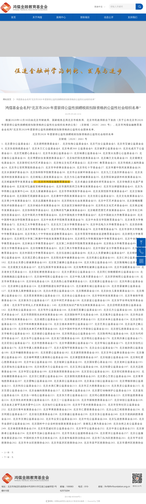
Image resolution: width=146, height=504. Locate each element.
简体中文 (98, 7)
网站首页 (7, 99)
